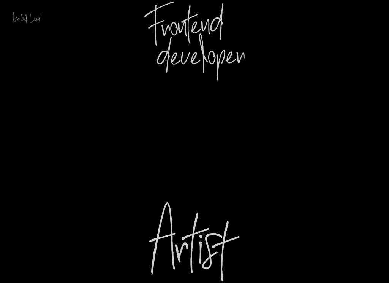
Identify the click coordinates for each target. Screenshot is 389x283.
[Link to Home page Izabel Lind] (29, 17)
